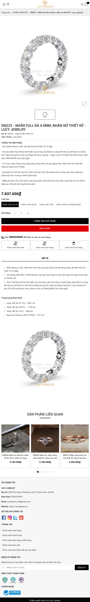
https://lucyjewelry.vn (19, 506)
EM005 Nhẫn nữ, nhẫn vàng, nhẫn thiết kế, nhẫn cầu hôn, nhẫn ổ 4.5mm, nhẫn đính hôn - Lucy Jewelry (45, 457)
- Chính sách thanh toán (11, 535)
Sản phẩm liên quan (45, 414)
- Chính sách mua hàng (11, 530)
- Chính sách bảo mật (10, 545)
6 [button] (52, 472)
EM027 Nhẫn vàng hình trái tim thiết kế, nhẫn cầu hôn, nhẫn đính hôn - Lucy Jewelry (74, 457)
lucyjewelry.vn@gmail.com (19, 502)
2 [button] (41, 472)
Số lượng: (6, 213)
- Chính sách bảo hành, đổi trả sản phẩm (18, 550)
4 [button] (47, 472)
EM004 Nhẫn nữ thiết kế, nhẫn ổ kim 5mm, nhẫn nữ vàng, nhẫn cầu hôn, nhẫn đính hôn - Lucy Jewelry (15, 457)
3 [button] (44, 472)
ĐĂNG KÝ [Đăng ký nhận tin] (82, 568)
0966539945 (16, 237)
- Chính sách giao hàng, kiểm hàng (16, 540)
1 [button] (38, 472)
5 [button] (49, 472)
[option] (45, 64)
